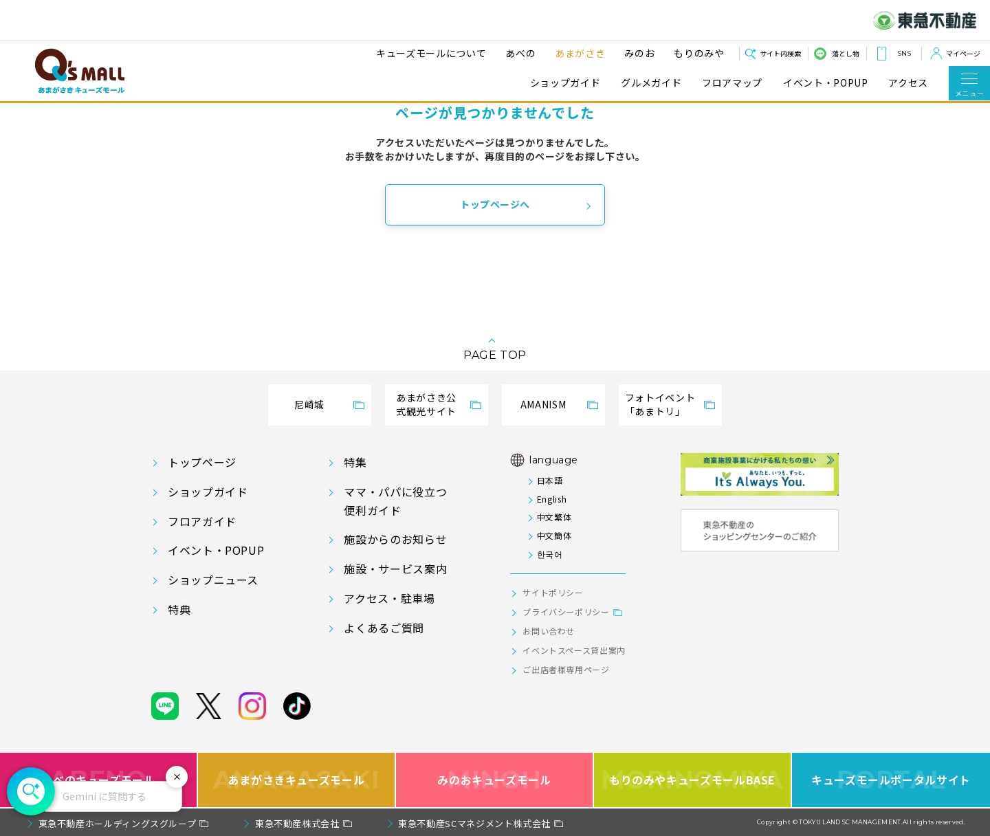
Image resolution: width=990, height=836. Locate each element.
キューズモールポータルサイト (891, 780)
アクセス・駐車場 (389, 598)
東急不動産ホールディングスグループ (117, 823)
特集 (355, 462)
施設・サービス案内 (395, 568)
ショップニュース (213, 579)
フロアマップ (732, 82)
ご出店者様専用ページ (565, 669)
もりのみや (695, 53)
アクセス (908, 82)
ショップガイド (565, 82)
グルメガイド (651, 82)
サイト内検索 (780, 53)
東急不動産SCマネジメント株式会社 (474, 823)
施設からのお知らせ (395, 539)
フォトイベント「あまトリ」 (660, 404)
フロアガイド (202, 521)
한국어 (550, 554)
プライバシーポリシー (565, 611)
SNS (904, 53)
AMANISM (543, 404)
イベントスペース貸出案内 (574, 650)
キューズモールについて (427, 53)
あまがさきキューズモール (296, 780)
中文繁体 (554, 516)
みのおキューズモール (494, 780)
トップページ (202, 462)
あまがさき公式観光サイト (426, 404)
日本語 (550, 480)
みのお (635, 53)
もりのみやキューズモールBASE (692, 780)
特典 (179, 609)
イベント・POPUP (825, 82)
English (551, 499)
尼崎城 (309, 404)
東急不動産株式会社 (297, 823)
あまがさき (576, 53)
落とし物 (845, 53)
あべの (516, 53)
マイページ (963, 53)
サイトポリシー (552, 592)
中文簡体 (554, 535)
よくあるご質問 (384, 627)
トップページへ (495, 204)
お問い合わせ (548, 631)
